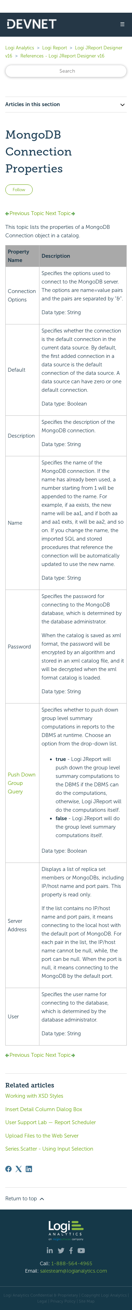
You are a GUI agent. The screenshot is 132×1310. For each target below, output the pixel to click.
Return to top (25, 1198)
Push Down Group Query (22, 783)
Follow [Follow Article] (19, 189)
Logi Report (54, 47)
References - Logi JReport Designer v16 (62, 56)
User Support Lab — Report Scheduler (50, 1122)
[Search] (66, 71)
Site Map (87, 1301)
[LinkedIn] (29, 1169)
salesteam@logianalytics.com (73, 1271)
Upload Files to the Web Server (41, 1136)
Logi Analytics (19, 47)
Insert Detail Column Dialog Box (43, 1109)
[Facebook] (8, 1169)
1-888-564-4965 (71, 1263)
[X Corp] (18, 1169)
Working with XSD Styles (34, 1096)
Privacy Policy (63, 1301)
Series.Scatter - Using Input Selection (49, 1149)
